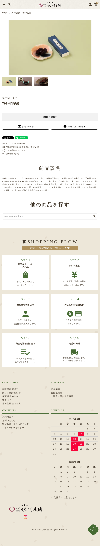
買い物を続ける (11, 154)
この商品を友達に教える (14, 150)
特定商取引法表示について (15, 424)
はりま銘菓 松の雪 (11, 392)
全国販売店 (56, 392)
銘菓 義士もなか (10, 396)
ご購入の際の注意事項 (62, 396)
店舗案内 (55, 389)
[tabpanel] (50, 47)
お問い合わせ (26, 126)
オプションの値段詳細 (13, 143)
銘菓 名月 (7, 400)
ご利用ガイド (9, 417)
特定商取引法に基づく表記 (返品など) (20, 147)
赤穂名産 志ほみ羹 (11, 403)
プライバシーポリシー (13, 427)
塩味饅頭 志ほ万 (10, 389)
